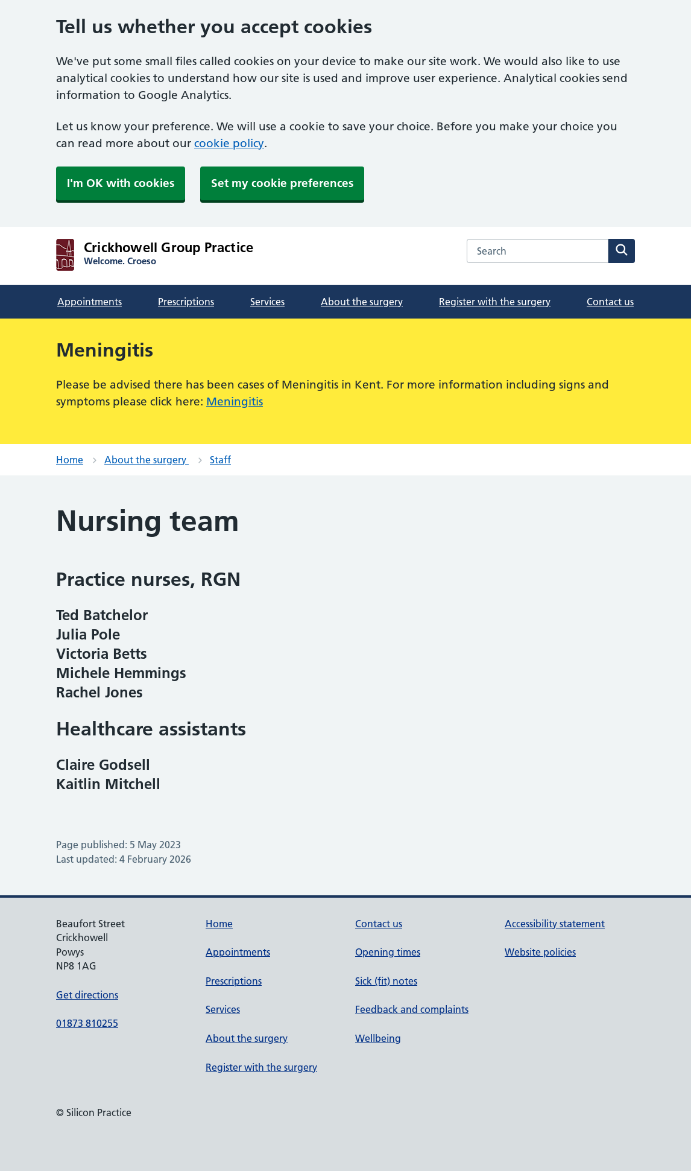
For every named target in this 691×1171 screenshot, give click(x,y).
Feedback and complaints (412, 1009)
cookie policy (229, 143)
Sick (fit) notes (386, 981)
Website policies (540, 952)
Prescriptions (186, 302)
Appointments (89, 302)
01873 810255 (87, 1023)
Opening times (387, 952)
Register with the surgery (495, 302)
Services (267, 302)
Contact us (610, 302)
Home (69, 460)
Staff (220, 460)
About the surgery (362, 302)
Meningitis (234, 401)
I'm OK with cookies (120, 183)
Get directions (87, 995)
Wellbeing (378, 1038)
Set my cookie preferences (282, 183)
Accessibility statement (555, 924)
